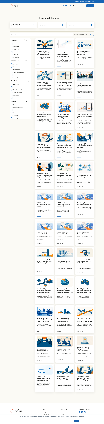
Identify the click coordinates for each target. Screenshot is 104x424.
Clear (26, 40)
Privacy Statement (47, 409)
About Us (77, 1)
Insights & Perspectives (66, 5)
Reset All (91, 34)
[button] (30, 5)
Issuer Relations (88, 1)
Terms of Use (46, 414)
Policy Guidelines (64, 409)
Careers (82, 1)
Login (93, 1)
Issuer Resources (64, 412)
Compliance (45, 412)
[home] (15, 6)
